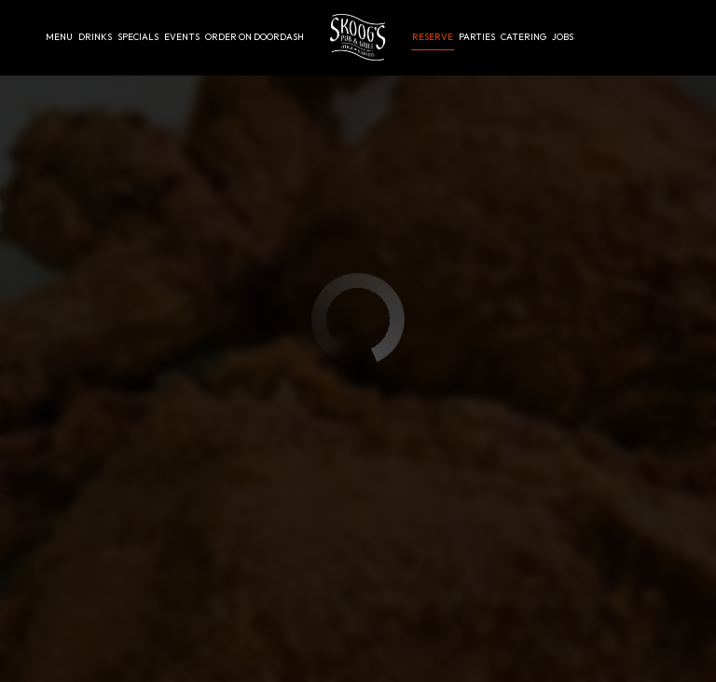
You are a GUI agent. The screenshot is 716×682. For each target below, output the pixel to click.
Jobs (562, 37)
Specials (137, 37)
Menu (59, 37)
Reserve (432, 37)
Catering (523, 37)
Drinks (95, 37)
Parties (477, 37)
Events (182, 37)
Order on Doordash (254, 37)
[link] (357, 37)
